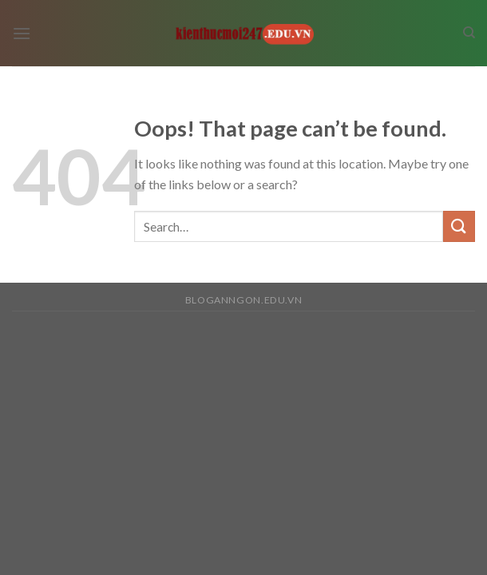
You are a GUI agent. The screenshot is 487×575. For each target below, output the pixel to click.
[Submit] (459, 226)
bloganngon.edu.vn (243, 300)
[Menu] (21, 33)
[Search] (469, 33)
